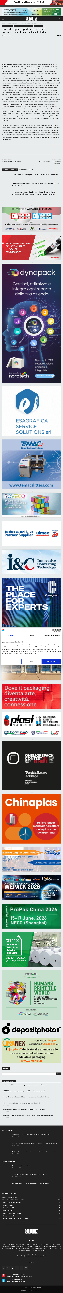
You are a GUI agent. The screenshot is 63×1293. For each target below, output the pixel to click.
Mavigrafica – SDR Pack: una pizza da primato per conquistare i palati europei (25, 1085)
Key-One (40, 1291)
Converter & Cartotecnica (13, 23)
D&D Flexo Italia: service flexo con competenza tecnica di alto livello (21, 1103)
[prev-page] (30, 201)
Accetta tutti (51, 661)
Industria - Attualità (38, 26)
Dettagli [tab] (31, 635)
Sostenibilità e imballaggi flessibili (11, 162)
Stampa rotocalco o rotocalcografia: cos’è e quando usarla (30, 1183)
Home (3, 23)
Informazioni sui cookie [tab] (52, 635)
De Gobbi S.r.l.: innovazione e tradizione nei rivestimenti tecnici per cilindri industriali (26, 1097)
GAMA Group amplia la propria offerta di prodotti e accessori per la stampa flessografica (28, 1115)
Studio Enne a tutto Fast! (20, 1166)
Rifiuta (31, 661)
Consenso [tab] (11, 635)
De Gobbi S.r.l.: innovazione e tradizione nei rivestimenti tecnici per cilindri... (35, 1152)
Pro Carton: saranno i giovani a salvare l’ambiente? (50, 162)
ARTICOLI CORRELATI (10, 170)
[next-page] (33, 201)
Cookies (25, 1287)
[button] (3, 18)
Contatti (39, 1287)
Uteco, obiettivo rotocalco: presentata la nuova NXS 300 (29, 1174)
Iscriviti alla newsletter (19, 1275)
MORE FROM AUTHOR (26, 170)
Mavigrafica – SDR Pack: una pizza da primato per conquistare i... (32, 1134)
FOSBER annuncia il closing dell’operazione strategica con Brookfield (35, 175)
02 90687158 (32, 1254)
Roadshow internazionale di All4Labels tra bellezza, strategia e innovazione (24, 1109)
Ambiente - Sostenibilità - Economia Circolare (32, 23)
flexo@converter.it (26, 1256)
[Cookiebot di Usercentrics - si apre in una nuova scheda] (53, 630)
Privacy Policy (32, 1287)
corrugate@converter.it (39, 1256)
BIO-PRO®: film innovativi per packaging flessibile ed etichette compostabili (24, 1091)
